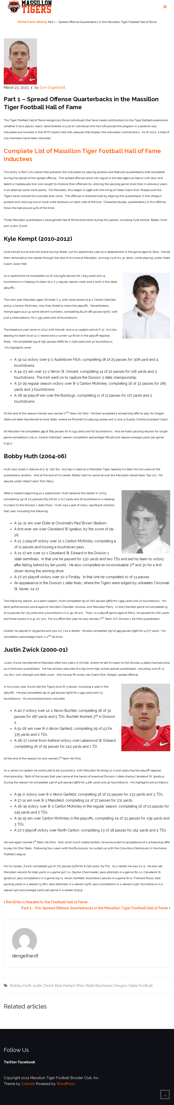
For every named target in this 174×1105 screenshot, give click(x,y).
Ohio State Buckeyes (94, 985)
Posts (31, 22)
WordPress (66, 1084)
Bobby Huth (20, 985)
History (41, 22)
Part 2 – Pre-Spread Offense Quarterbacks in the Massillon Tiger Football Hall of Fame (94, 908)
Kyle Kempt (65, 985)
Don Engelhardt (52, 88)
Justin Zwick (43, 985)
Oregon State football (133, 985)
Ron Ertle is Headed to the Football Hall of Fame (47, 902)
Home (21, 22)
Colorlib (28, 1084)
